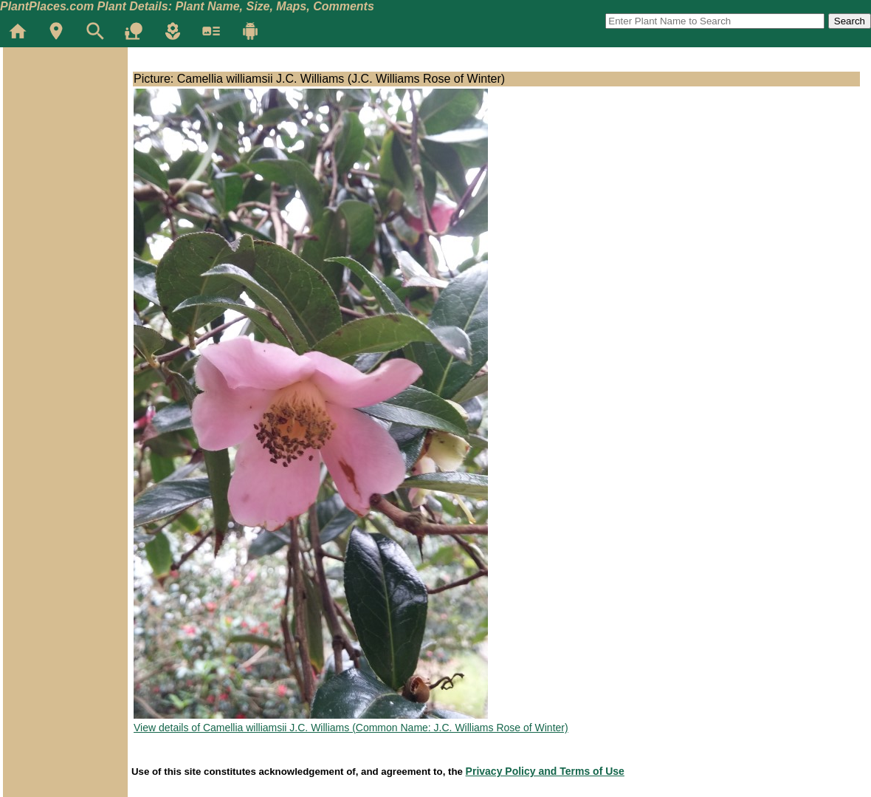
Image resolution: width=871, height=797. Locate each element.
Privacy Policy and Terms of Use (545, 771)
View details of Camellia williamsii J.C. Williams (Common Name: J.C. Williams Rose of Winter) (351, 727)
